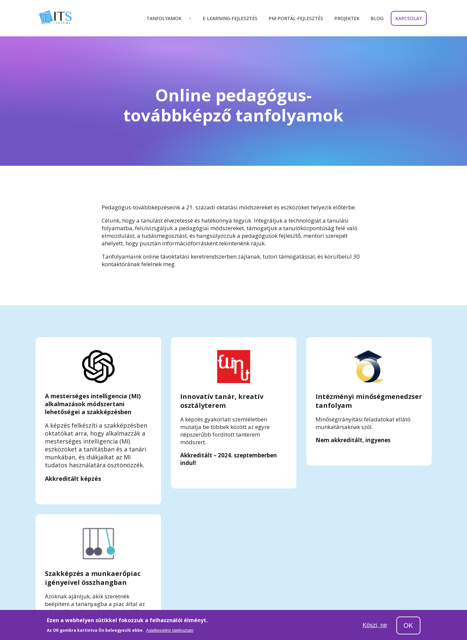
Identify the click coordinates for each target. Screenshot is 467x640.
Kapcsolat (408, 18)
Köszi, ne (375, 625)
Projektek (346, 18)
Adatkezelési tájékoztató (170, 630)
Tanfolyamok (164, 18)
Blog (377, 18)
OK (408, 625)
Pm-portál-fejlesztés (296, 18)
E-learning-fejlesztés (230, 18)
